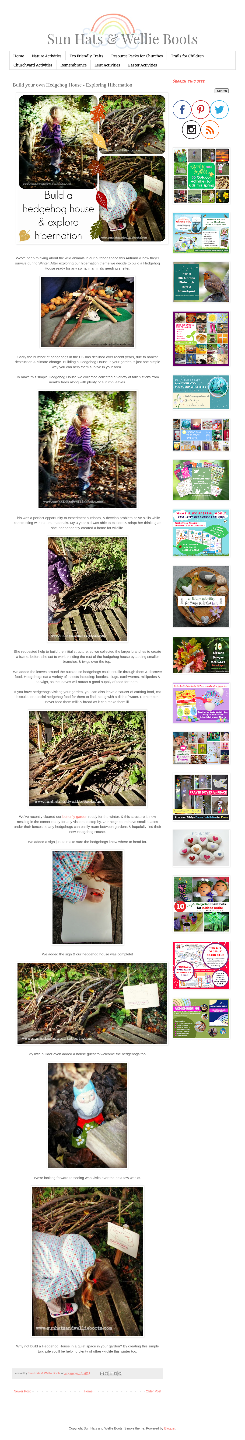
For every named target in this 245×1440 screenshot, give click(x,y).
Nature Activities (47, 56)
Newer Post (22, 1391)
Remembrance (73, 65)
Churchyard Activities (33, 65)
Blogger (169, 1428)
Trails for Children (187, 56)
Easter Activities (142, 65)
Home (18, 56)
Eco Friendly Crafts (86, 56)
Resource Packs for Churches (137, 56)
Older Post (153, 1391)
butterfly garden (74, 817)
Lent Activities (107, 65)
